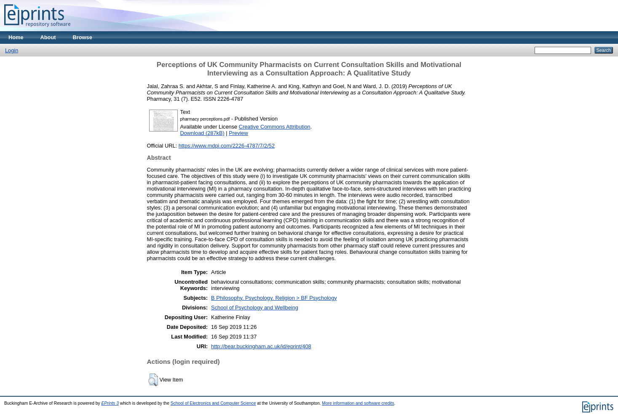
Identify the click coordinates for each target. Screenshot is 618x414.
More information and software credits (358, 403)
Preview (238, 133)
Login (11, 50)
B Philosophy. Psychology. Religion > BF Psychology (274, 298)
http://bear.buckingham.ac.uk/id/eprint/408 (261, 346)
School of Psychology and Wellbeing (254, 307)
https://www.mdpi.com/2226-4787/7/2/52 (227, 145)
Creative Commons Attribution (274, 127)
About (48, 37)
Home (16, 37)
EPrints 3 (110, 403)
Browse (82, 37)
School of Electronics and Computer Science (213, 403)
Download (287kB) (202, 133)
